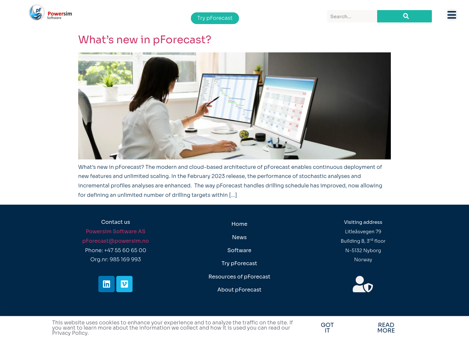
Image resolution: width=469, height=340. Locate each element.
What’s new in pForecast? (144, 39)
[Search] (404, 16)
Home (239, 224)
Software (239, 250)
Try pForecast (239, 263)
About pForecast (239, 289)
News (239, 237)
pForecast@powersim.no (115, 241)
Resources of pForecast (239, 276)
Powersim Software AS (116, 231)
